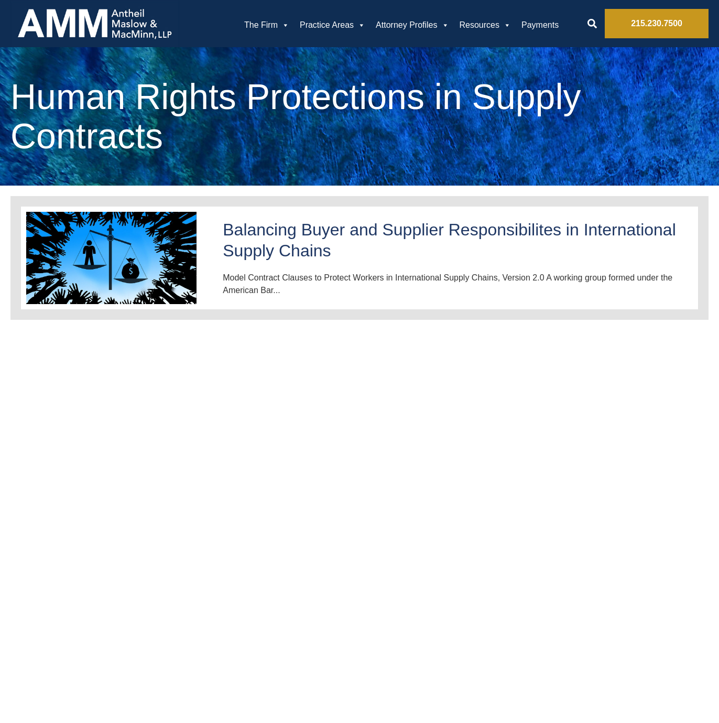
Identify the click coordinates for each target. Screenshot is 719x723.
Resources (485, 25)
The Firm (266, 25)
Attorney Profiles (412, 25)
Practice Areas (332, 25)
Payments (540, 24)
